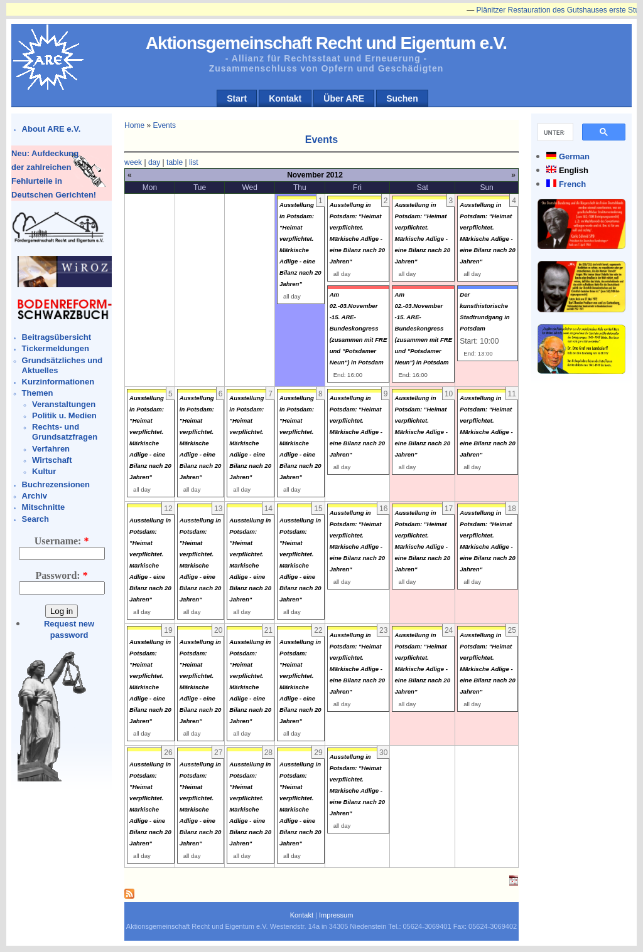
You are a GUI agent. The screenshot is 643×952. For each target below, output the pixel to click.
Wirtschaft (52, 460)
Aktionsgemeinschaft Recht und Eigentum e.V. (326, 43)
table (174, 162)
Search (35, 519)
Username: (62, 541)
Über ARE (343, 98)
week (133, 162)
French (572, 184)
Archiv (34, 495)
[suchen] (554, 132)
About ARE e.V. (51, 129)
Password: (62, 575)
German (574, 156)
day (154, 162)
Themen (37, 393)
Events (164, 125)
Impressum (336, 915)
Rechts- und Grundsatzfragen (64, 432)
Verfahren (51, 448)
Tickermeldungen (55, 348)
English (573, 170)
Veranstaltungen (63, 404)
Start (237, 98)
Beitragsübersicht (57, 337)
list (193, 162)
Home (134, 125)
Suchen (402, 98)
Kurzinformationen (58, 381)
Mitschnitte (43, 507)
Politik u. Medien (64, 415)
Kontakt (285, 98)
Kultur (44, 471)
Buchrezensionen (56, 484)
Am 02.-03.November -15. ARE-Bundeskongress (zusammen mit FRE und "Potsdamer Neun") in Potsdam (358, 328)
